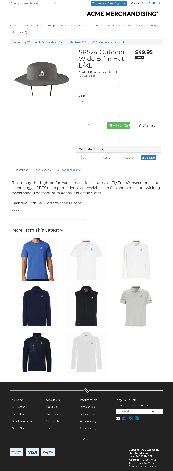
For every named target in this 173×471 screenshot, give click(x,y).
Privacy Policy (87, 414)
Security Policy (88, 428)
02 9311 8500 (152, 3)
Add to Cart (119, 125)
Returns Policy (88, 421)
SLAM (140, 25)
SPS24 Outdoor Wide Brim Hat (109, 42)
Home (13, 25)
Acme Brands (80, 25)
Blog (153, 25)
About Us (51, 407)
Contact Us (52, 421)
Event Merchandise (44, 42)
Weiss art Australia (119, 25)
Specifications (42, 169)
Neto (153, 466)
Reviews (68, 169)
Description (21, 169)
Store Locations (55, 414)
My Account (19, 407)
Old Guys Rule (31, 25)
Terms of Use (87, 407)
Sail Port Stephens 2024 (73, 42)
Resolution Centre (23, 421)
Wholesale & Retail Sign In (108, 3)
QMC (98, 25)
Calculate (149, 157)
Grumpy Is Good (56, 25)
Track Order (19, 414)
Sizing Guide (19, 428)
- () (23, 32)
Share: (88, 76)
